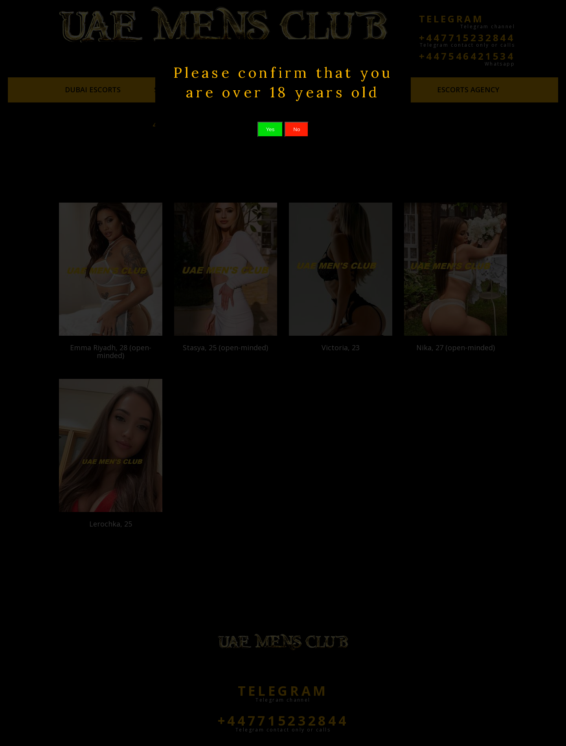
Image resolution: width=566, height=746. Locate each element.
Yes (270, 129)
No (296, 129)
